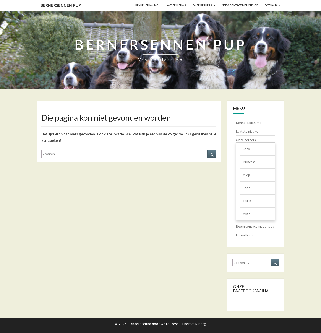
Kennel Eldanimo (147, 5)
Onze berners (202, 5)
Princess (249, 162)
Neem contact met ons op (240, 5)
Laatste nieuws (175, 5)
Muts (246, 214)
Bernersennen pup (60, 5)
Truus (247, 201)
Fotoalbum (273, 5)
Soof (246, 188)
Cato (246, 149)
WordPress (170, 324)
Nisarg (200, 324)
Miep (246, 175)
